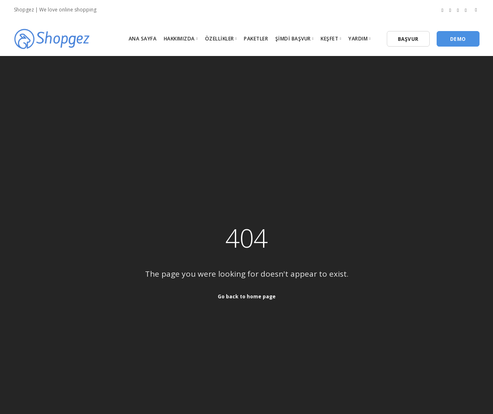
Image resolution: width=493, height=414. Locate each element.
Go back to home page (247, 296)
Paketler (256, 38)
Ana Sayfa (143, 38)
